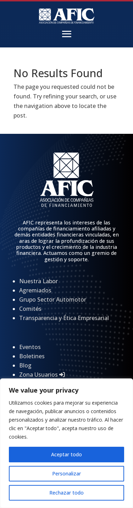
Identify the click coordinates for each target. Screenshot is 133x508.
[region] (66, 443)
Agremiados (35, 290)
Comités (30, 309)
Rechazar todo (66, 492)
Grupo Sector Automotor (52, 299)
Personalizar (66, 473)
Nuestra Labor (38, 281)
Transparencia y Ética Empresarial (64, 318)
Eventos (30, 347)
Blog (25, 365)
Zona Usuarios (42, 374)
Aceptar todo (66, 454)
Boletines (32, 356)
